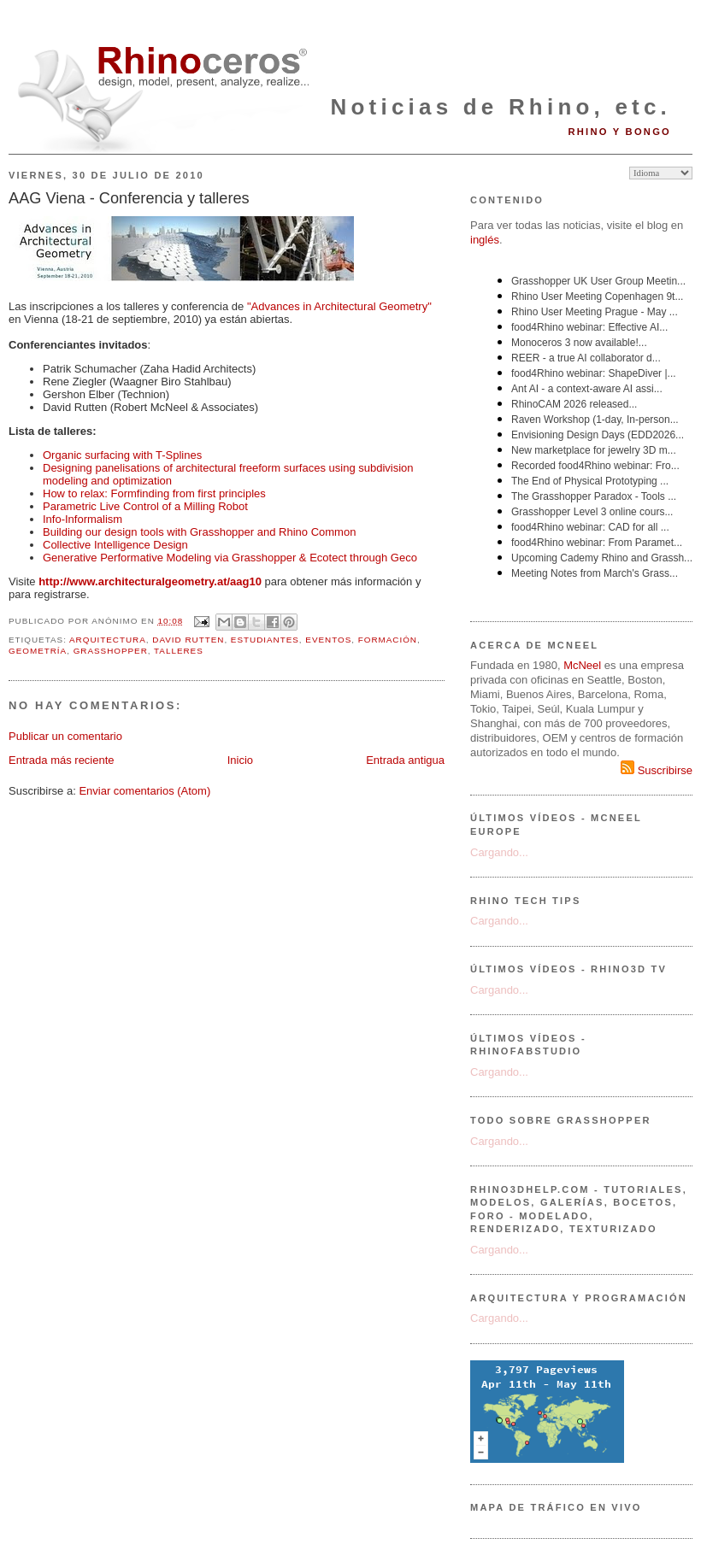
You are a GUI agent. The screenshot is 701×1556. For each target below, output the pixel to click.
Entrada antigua (405, 760)
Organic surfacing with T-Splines (122, 455)
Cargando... (499, 852)
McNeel (582, 665)
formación (387, 639)
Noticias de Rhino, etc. (501, 107)
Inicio (240, 760)
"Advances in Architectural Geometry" (339, 306)
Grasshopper (111, 650)
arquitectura (107, 639)
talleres (178, 650)
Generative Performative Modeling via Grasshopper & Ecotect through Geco (230, 557)
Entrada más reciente (62, 760)
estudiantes (265, 639)
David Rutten (188, 639)
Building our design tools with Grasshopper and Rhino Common (199, 532)
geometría (38, 650)
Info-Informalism (82, 519)
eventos (328, 639)
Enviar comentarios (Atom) (144, 790)
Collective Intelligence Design (115, 544)
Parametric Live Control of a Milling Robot (145, 506)
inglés (484, 239)
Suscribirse (656, 770)
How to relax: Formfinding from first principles (154, 493)
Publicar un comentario (65, 736)
